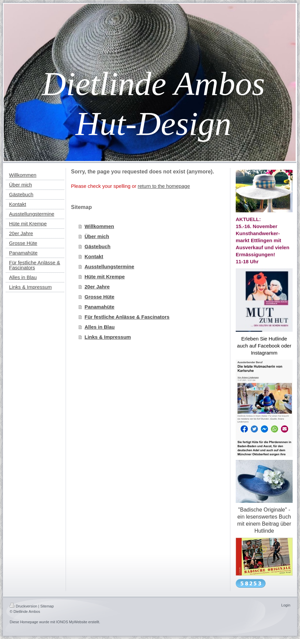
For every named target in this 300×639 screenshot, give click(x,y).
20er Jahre (97, 286)
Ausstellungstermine (109, 266)
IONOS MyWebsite (71, 622)
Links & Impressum (108, 337)
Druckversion (23, 606)
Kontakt (94, 256)
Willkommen (99, 226)
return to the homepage (164, 186)
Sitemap (47, 606)
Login (285, 605)
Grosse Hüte (100, 297)
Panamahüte (100, 307)
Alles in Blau (100, 327)
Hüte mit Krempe (105, 276)
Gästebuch (98, 246)
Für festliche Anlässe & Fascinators (127, 317)
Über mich (97, 236)
